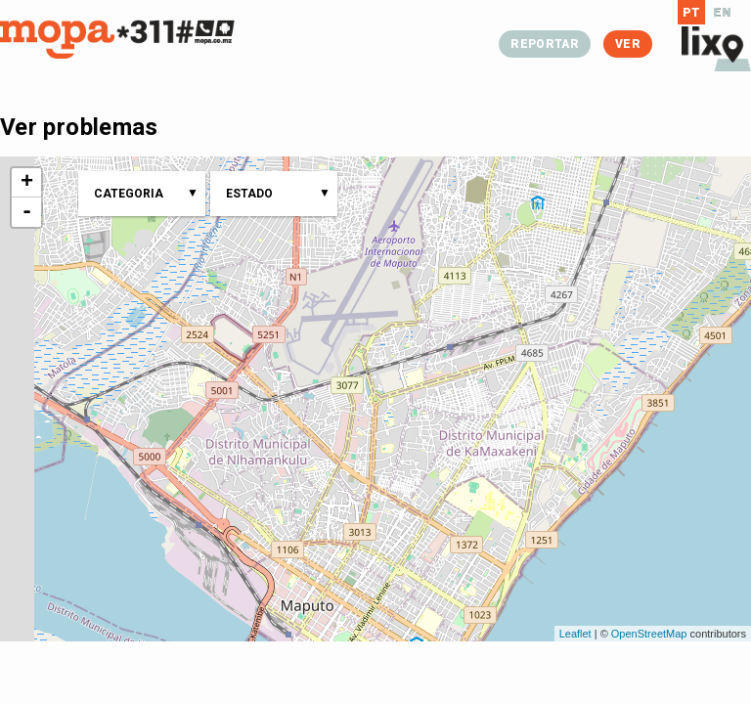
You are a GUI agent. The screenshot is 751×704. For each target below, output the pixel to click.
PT (692, 12)
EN (722, 12)
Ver (628, 44)
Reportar (544, 44)
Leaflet (575, 633)
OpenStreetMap (649, 633)
